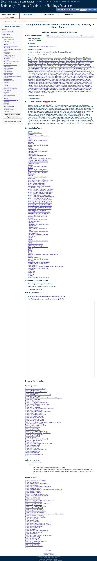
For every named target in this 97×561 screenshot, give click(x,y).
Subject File (6, 91)
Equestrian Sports (40, 64)
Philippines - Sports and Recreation (38, 82)
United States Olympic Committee (52, 91)
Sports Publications (8, 74)
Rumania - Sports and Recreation (43, 85)
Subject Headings (68, 14)
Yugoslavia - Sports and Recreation (44, 93)
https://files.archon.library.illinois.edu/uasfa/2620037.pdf (48, 296)
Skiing (62, 86)
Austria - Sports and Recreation (37, 59)
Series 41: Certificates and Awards (36, 449)
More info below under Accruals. (55, 55)
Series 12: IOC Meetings (33, 405)
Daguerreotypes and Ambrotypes (11, 100)
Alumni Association (23, 21)
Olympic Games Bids (8, 68)
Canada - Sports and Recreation (48, 61)
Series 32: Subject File (32, 436)
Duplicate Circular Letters (9, 55)
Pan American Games (76, 80)
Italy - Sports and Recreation (63, 68)
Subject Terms (6, 34)
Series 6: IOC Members (33, 396)
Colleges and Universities (9, 42)
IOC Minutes (6, 60)
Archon (47, 559)
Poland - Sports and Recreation (78, 82)
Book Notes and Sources (9, 95)
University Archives (5, 21)
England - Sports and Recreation (38, 162)
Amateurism (6, 41)
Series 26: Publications (32, 427)
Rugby (30, 85)
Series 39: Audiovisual (32, 446)
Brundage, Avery (33, 61)
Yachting (30, 93)
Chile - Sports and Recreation (85, 61)
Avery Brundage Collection (41, 21)
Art (84, 58)
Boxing (89, 59)
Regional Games (7, 69)
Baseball (50, 59)
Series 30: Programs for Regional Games (38, 433)
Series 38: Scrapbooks (32, 445)
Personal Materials (8, 79)
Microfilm (6, 98)
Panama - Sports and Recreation (59, 80)
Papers (41, 95)
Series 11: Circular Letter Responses (37, 404)
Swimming (76, 88)
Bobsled (83, 59)
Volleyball (66, 91)
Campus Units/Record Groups (9, 14)
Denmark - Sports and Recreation (68, 62)
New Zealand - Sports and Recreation (53, 79)
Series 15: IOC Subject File (34, 410)
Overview (4, 29)
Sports (37, 88)
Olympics (45, 80)
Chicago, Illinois (70, 61)
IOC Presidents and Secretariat (11, 46)
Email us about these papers (12, 121)
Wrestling (88, 91)
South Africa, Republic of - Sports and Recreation (43, 254)
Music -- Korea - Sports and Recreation (64, 74)
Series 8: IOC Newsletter (33, 399)
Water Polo (73, 91)
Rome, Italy (83, 83)
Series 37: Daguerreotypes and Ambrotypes (39, 443)
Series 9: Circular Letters (33, 401)
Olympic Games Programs (9, 87)
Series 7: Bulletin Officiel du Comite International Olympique (44, 398)
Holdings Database (59, 6)
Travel (5, 93)
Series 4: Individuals (32, 393)
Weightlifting (81, 91)
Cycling (30, 62)
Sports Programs (7, 90)
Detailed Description (7, 37)
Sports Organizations (8, 73)
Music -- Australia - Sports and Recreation (62, 70)
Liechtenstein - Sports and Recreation (39, 186)
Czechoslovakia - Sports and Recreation (45, 62)
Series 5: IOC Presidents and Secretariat (38, 395)
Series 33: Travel (31, 437)
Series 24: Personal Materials (34, 424)
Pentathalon (87, 80)
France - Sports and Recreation (37, 169)
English (38, 98)
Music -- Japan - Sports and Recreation (40, 74)
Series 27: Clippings (32, 428)
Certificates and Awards (9, 106)
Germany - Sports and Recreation (45, 65)
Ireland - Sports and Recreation (44, 68)
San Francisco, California (66, 85)
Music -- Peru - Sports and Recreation (46, 76)
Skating (57, 86)
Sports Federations (8, 71)
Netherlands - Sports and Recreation (39, 212)
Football (75, 64)
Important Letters (7, 96)
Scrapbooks (6, 101)
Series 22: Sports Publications (35, 421)
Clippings (6, 83)
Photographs (6, 85)
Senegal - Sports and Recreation (38, 86)
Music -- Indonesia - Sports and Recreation (56, 73)
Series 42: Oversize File (33, 451)
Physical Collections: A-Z (29, 14)
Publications (6, 82)
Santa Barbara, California (82, 85)
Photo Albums (7, 104)
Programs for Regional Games (10, 88)
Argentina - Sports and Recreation (72, 58)
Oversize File (6, 108)
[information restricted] (32, 452)
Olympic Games (7, 66)
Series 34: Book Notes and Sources (36, 439)
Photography (54, 82)
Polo (90, 82)
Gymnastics (80, 65)
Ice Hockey (52, 67)
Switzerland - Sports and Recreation (39, 262)
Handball (87, 65)
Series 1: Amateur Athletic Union (35, 389)
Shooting (51, 86)
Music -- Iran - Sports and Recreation (81, 73)
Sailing (56, 85)
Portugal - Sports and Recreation (38, 83)
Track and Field (63, 89)
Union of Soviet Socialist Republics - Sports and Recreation (46, 266)
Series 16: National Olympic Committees (38, 411)
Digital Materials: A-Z (49, 14)
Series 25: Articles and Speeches (36, 425)
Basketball (57, 59)
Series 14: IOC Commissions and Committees (39, 408)
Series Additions (7, 111)
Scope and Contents (7, 31)
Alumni (31, 21)
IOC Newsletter (7, 52)
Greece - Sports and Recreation (66, 65)
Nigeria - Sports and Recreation (75, 79)
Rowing (90, 83)
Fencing (49, 64)
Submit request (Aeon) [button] (54, 36)
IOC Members (7, 47)
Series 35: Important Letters (34, 440)
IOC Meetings (7, 58)
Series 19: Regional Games (34, 416)
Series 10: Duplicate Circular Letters (36, 402)
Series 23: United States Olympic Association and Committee (44, 422)
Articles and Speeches (9, 80)
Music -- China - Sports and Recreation (73, 71)
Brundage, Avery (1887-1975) (48, 46)
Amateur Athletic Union (9, 39)
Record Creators (10, 17)
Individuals (6, 44)
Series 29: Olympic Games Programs (37, 431)
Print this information (87, 36)
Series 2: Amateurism (32, 390)
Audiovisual (6, 103)
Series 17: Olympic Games (34, 413)
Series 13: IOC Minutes (33, 407)
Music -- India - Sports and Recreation (39, 195)
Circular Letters (7, 53)
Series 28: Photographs (33, 430)
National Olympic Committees (10, 65)
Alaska (36, 58)
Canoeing (62, 61)
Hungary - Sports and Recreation (38, 67)
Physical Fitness (63, 82)
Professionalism (53, 83)
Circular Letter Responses (9, 56)
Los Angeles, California (42, 70)
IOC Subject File (7, 63)
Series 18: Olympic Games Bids (35, 414)
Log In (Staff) (48, 550)
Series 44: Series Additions (34, 454)
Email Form (51, 554)
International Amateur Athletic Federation (68, 67)
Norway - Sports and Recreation (37, 216)
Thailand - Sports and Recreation (48, 89)
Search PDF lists (92, 9)
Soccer (66, 86)
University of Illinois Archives (21, 6)
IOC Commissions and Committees (11, 61)
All (26, 455)
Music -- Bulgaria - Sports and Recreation (47, 71)
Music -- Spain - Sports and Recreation (39, 207)
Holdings (14, 21)
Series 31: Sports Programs (34, 434)
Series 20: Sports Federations (35, 417)
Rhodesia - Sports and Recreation (69, 83)
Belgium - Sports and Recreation (71, 59)
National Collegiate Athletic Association (54, 77)
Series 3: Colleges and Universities (36, 392)
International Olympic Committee (38, 181)
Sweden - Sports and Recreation (62, 88)
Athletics (88, 58)
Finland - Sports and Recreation (62, 64)
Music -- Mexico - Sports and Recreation (40, 203)
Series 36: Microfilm (32, 442)
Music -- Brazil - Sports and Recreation (39, 190)
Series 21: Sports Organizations (35, 419)
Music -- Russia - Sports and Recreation (71, 76)
